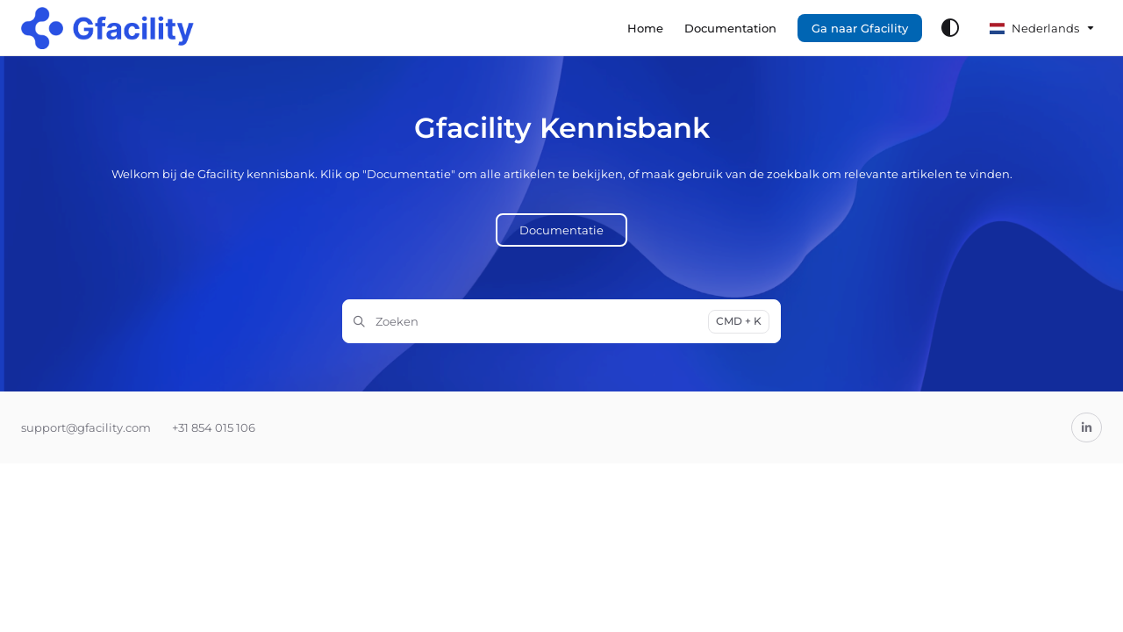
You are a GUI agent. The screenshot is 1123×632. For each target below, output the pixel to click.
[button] (107, 28)
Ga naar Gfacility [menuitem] (860, 28)
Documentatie (561, 230)
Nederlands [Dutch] (1034, 28)
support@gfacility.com (86, 427)
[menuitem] (645, 28)
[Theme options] (950, 28)
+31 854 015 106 (213, 427)
